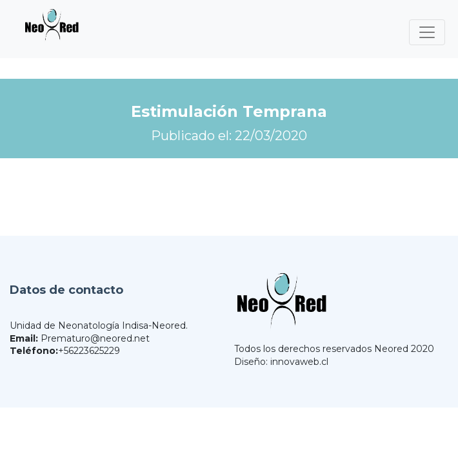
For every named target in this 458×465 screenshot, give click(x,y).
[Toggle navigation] (427, 32)
